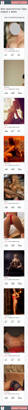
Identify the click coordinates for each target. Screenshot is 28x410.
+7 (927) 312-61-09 (11, 356)
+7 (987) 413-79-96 (11, 89)
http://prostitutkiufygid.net (14, 17)
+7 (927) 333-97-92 (11, 165)
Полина (6, 239)
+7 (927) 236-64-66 (11, 280)
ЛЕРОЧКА (7, 353)
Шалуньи (7, 163)
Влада (6, 277)
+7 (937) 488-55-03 (11, 241)
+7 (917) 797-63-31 (11, 203)
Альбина (7, 391)
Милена (6, 87)
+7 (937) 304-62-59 (11, 127)
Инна (6, 201)
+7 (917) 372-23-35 (11, 394)
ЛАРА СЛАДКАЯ (9, 49)
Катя (5, 125)
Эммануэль (7, 315)
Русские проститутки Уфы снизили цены (19, 2)
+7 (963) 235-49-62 (11, 318)
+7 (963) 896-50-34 (11, 51)
